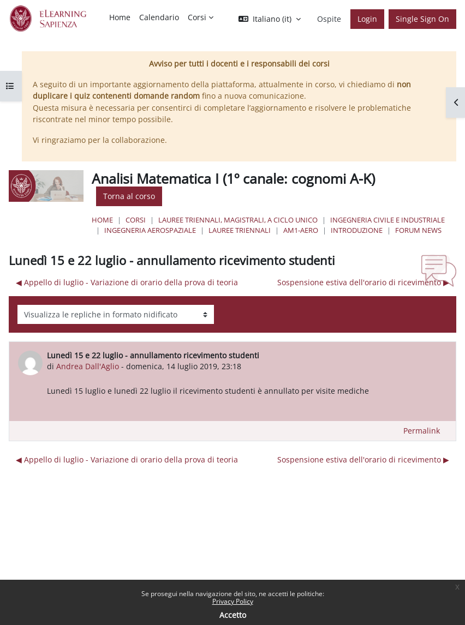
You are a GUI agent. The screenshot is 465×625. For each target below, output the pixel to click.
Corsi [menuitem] (197, 17)
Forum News (418, 230)
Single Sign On (422, 19)
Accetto (232, 615)
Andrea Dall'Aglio (87, 366)
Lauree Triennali (239, 230)
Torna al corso (129, 196)
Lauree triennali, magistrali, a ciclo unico (238, 220)
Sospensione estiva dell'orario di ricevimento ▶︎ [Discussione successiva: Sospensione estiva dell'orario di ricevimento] (363, 282)
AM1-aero (300, 230)
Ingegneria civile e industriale (387, 220)
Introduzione (357, 230)
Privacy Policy (232, 601)
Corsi (136, 220)
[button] (269, 19)
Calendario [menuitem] (159, 17)
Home (102, 220)
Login (367, 19)
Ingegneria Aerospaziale (150, 230)
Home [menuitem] (119, 17)
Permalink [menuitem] (421, 430)
